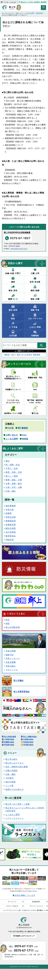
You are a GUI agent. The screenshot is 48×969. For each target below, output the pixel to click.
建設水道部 (11, 528)
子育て (13, 355)
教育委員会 (11, 536)
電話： (24, 947)
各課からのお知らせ (14, 789)
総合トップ (19, 13)
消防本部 (10, 540)
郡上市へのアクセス (14, 763)
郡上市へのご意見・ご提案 (17, 804)
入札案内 (9, 778)
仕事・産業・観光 (14, 483)
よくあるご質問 (29, 13)
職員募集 (36, 355)
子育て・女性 (12, 468)
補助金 (7, 355)
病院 (8, 623)
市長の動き (11, 666)
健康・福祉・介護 (14, 480)
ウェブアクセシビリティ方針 (12, 910)
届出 (8, 461)
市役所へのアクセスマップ (24, 936)
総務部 (9, 513)
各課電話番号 (36, 901)
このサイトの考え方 (12, 906)
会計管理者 (11, 532)
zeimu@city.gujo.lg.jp (19, 249)
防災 (8, 620)
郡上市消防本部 (13, 627)
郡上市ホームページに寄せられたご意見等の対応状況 (24, 809)
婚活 (18, 355)
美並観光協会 (28, 742)
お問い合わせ (12, 435)
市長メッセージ (13, 658)
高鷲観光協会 (9, 742)
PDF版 (10, 428)
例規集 (25, 439)
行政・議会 (11, 491)
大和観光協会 (9, 739)
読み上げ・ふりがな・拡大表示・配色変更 (33, 2)
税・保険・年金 (13, 465)
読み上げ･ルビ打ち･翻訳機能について (36, 910)
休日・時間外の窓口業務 (16, 767)
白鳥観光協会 (28, 739)
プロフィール (12, 670)
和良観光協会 (28, 745)
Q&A (24, 435)
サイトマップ (12, 901)
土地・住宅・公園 (14, 487)
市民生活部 (39, 13)
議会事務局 (11, 506)
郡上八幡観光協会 (30, 737)
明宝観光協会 (9, 745)
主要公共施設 (11, 770)
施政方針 (10, 655)
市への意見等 (26, 355)
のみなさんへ (18, 707)
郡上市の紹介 (11, 759)
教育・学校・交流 (14, 472)
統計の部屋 (10, 782)
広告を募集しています (25, 895)
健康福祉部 (11, 521)
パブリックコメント (14, 818)
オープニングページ (8, 13)
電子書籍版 (23, 428)
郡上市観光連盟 (10, 737)
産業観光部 (11, 524)
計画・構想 (10, 774)
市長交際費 (11, 662)
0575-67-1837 (17, 238)
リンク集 (9, 785)
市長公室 (10, 509)
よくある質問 (12, 439)
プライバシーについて (36, 906)
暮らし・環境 (12, 476)
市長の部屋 (11, 651)
